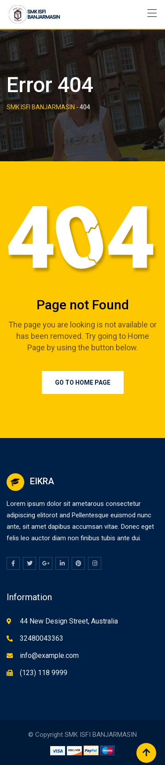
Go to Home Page (82, 382)
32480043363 (41, 638)
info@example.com (49, 655)
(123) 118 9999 (43, 672)
